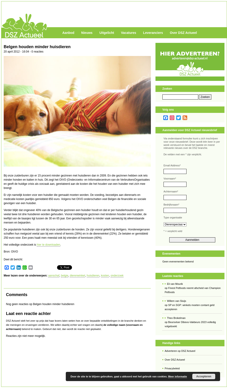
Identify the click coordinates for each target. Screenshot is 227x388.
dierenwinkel (77, 275)
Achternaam (171, 191)
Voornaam (170, 178)
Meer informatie (177, 376)
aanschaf (53, 275)
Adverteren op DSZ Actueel (180, 351)
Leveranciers (153, 33)
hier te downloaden (48, 244)
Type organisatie (173, 217)
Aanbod (68, 33)
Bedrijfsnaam (171, 204)
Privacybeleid (172, 368)
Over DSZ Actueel (183, 33)
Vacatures (128, 33)
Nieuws (86, 33)
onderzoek (117, 275)
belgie (64, 275)
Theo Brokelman (176, 318)
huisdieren (93, 275)
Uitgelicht (106, 33)
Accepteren (203, 376)
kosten (105, 275)
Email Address (172, 165)
